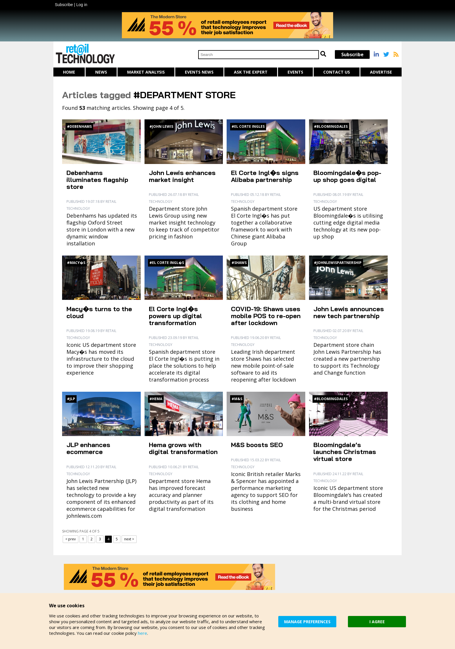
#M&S (237, 398)
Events (295, 72)
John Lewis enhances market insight (182, 176)
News (101, 72)
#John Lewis (161, 126)
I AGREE (377, 621)
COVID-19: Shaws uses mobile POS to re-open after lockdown (266, 316)
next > (129, 539)
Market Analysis (146, 72)
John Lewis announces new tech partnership (348, 312)
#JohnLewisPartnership (338, 262)
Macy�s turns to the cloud (99, 312)
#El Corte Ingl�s (166, 262)
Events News (199, 72)
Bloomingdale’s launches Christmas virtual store (344, 452)
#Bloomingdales (331, 126)
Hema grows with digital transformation (183, 448)
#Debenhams (79, 126)
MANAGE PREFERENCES (307, 621)
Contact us (336, 72)
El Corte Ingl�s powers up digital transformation (175, 316)
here (142, 633)
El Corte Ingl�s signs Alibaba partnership (265, 176)
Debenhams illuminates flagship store (97, 180)
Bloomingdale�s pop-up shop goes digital (347, 176)
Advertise (381, 72)
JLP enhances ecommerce (88, 448)
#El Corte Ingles (248, 126)
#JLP (71, 398)
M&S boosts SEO (257, 445)
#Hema (155, 398)
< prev (70, 539)
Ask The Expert (251, 72)
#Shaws (239, 262)
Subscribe (64, 4)
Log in (81, 4)
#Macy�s (76, 262)
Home (69, 72)
